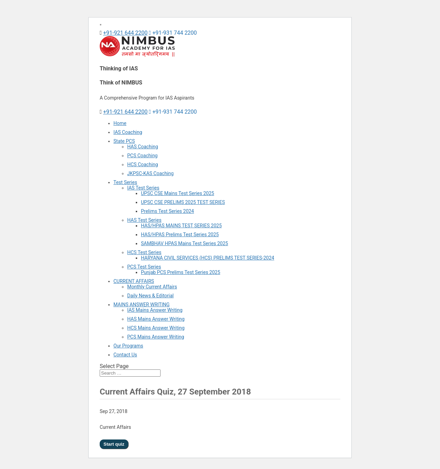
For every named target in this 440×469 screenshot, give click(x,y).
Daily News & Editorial (150, 295)
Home (119, 123)
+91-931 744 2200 (173, 33)
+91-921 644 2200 (125, 33)
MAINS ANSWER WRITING (141, 304)
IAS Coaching (127, 132)
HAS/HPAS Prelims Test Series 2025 (180, 234)
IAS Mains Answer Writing (155, 310)
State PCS (124, 141)
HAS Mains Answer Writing (156, 319)
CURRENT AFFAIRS (133, 281)
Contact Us (125, 354)
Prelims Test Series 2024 (167, 211)
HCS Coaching (142, 164)
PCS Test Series (144, 267)
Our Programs (128, 345)
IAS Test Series (143, 188)
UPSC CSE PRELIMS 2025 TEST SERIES (183, 202)
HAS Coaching (142, 146)
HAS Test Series (144, 220)
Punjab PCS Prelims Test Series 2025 (180, 272)
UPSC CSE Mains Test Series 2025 (177, 193)
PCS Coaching (142, 155)
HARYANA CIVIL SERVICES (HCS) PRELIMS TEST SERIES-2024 (207, 258)
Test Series (125, 182)
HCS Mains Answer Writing (156, 328)
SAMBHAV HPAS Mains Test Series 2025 (184, 243)
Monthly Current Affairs (152, 286)
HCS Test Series (144, 252)
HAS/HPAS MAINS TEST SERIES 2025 (181, 225)
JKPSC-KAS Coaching (150, 173)
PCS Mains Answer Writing (155, 337)
